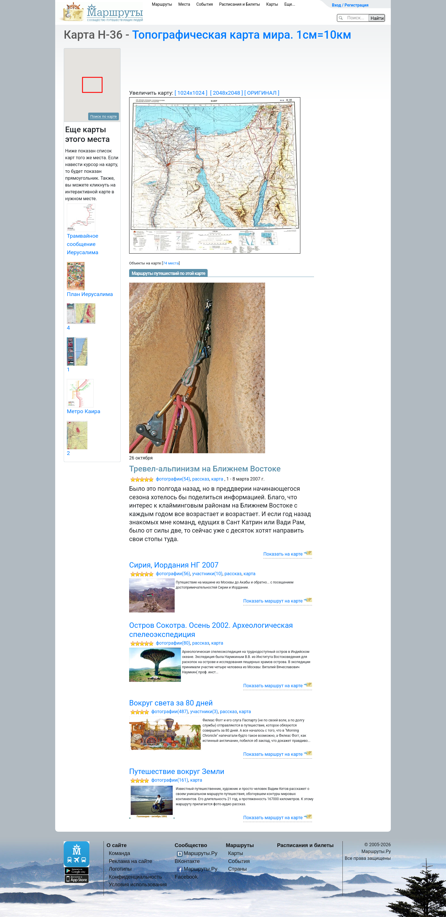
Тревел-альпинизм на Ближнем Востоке (205, 468)
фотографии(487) (169, 711)
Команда (119, 853)
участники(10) (207, 573)
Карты (272, 4)
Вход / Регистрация (350, 5)
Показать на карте (283, 554)
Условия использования (138, 884)
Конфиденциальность (135, 877)
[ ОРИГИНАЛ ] (261, 93)
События (204, 4)
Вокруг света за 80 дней (171, 703)
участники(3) (204, 711)
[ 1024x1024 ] (191, 93)
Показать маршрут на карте (273, 601)
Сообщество (191, 845)
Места (184, 4)
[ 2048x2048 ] (226, 93)
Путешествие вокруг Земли (176, 771)
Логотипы (120, 869)
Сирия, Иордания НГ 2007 (174, 565)
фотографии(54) (173, 479)
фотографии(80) (173, 643)
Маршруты (162, 4)
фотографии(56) (173, 573)
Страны (237, 869)
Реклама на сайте (130, 861)
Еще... (289, 4)
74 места (171, 263)
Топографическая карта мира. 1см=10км (242, 35)
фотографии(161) (169, 780)
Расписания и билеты (305, 845)
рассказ (200, 479)
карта (217, 479)
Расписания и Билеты (239, 4)
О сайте (117, 845)
